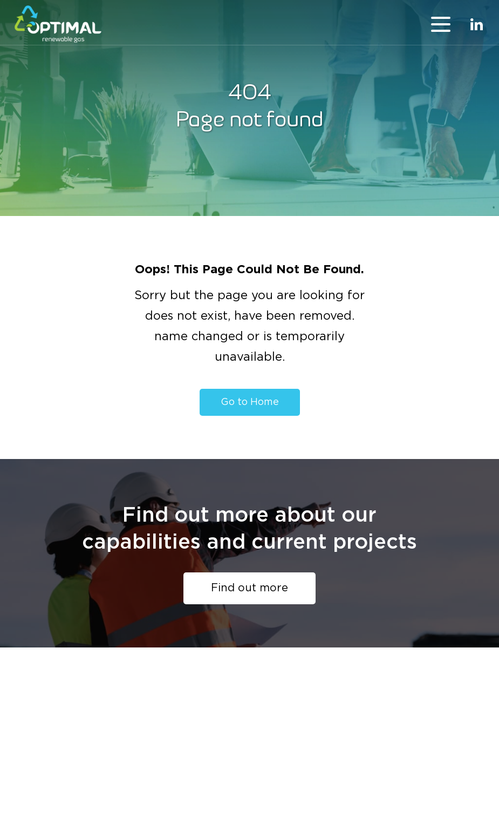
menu (440, 24)
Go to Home (250, 402)
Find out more (249, 588)
